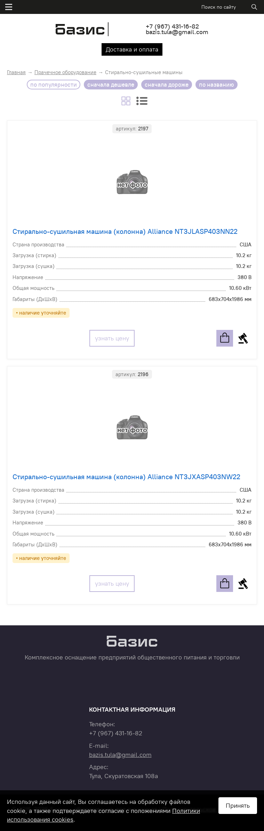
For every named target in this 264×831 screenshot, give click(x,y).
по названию (216, 84)
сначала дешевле (110, 84)
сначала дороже (167, 84)
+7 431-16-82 (172, 26)
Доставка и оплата (132, 49)
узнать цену (112, 338)
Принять (238, 805)
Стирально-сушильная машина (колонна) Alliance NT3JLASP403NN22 (125, 231)
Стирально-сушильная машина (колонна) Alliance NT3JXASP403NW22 (126, 476)
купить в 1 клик (243, 338)
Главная (16, 72)
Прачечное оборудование (65, 72)
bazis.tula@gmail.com (177, 32)
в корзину (224, 338)
